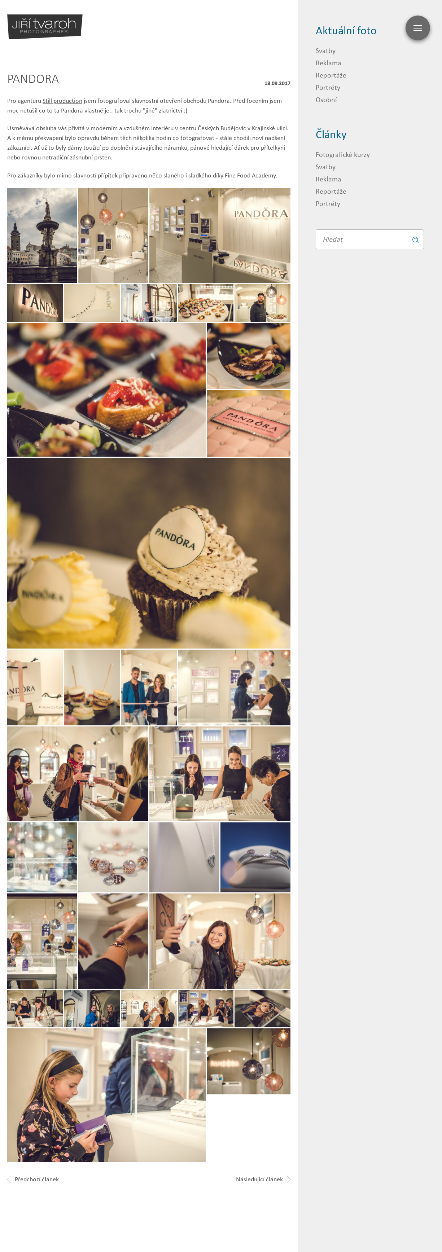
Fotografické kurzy (343, 154)
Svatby (326, 50)
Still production (62, 100)
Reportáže (331, 75)
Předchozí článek (33, 1179)
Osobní (326, 99)
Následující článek (263, 1179)
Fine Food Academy (250, 175)
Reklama (328, 62)
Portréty (328, 87)
